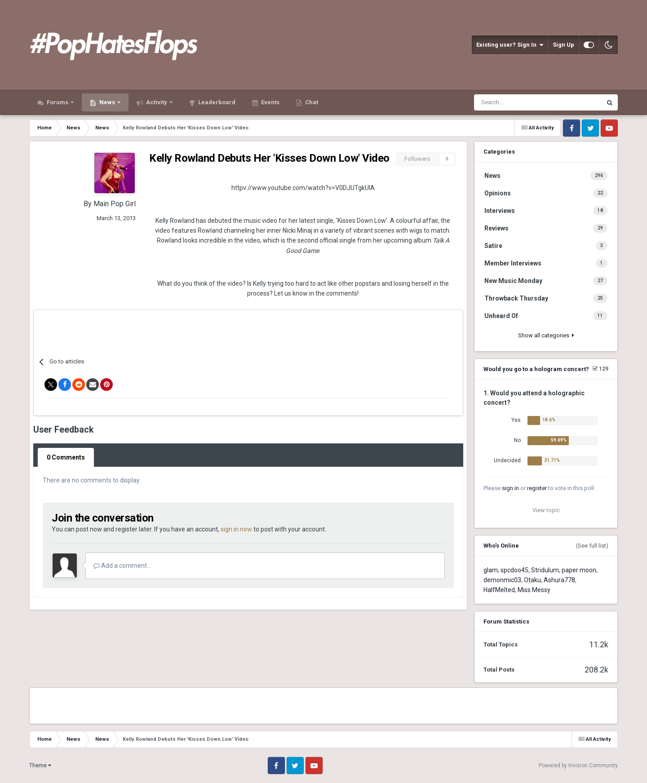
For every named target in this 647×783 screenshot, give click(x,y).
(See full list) (592, 545)
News (107, 102)
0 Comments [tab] (66, 457)
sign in (510, 488)
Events (269, 102)
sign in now (236, 529)
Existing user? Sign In (509, 44)
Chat (311, 102)
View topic (546, 510)
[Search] (515, 102)
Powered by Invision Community (578, 765)
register (537, 488)
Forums (57, 102)
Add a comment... (122, 565)
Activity (156, 102)
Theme (40, 765)
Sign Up (563, 44)
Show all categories (546, 335)
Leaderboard (216, 102)
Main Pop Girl (114, 203)
